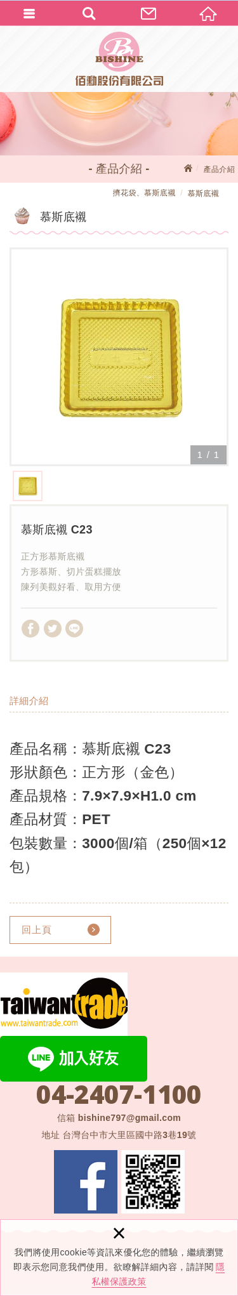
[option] (119, 356)
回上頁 (37, 929)
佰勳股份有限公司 (119, 59)
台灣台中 (129, 1135)
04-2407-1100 (118, 1094)
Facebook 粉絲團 (85, 1182)
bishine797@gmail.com (129, 1118)
